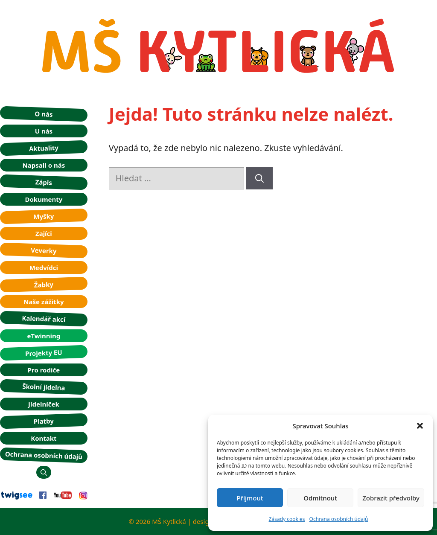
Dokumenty (43, 199)
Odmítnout (320, 498)
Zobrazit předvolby (391, 498)
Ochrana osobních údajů (338, 519)
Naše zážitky (43, 301)
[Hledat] (259, 178)
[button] (420, 426)
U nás (44, 131)
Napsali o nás (44, 165)
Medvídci (43, 267)
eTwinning (43, 335)
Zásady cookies (287, 519)
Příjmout (249, 498)
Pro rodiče (44, 370)
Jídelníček (43, 404)
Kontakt (43, 438)
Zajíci (43, 233)
